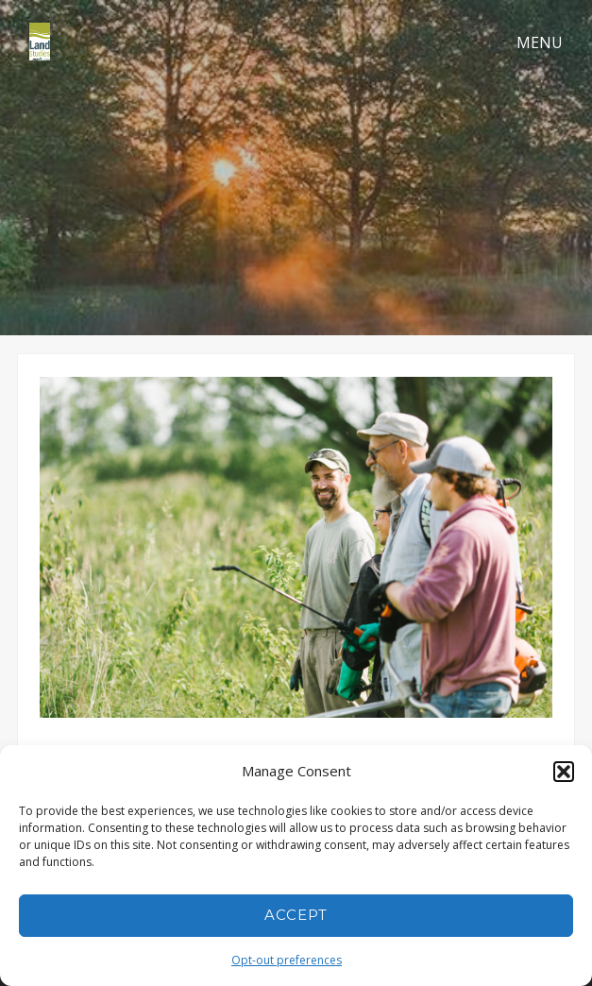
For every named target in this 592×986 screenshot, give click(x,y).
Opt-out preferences (286, 960)
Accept (296, 915)
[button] (563, 771)
